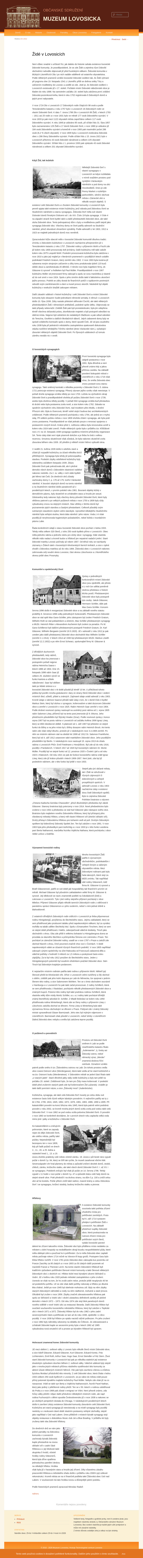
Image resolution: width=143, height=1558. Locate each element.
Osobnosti (51, 32)
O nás (28, 32)
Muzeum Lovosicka (72, 19)
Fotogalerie (96, 32)
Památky (64, 32)
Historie (38, 32)
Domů (18, 32)
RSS (19, 1522)
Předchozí (114, 39)
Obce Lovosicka (80, 32)
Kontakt (109, 32)
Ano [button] (123, 1554)
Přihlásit (20, 1519)
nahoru (35, 1493)
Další (125, 39)
